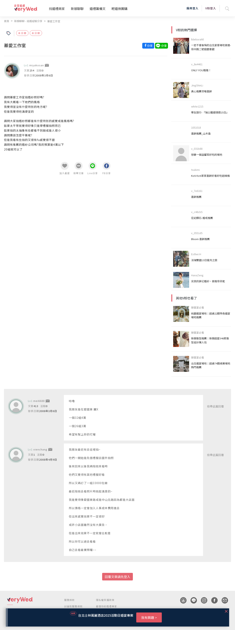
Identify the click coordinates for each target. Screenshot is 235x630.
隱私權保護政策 (105, 600)
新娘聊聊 (77, 8)
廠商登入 (192, 8)
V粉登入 (210, 8)
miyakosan (36, 65)
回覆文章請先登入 (117, 576)
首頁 (6, 21)
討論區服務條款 (73, 606)
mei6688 (39, 401)
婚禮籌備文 (98, 8)
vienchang (40, 449)
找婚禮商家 (57, 8)
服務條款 (69, 600)
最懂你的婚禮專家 (106, 606)
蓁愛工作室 (53, 21)
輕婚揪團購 (119, 8)
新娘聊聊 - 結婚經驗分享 (28, 21)
